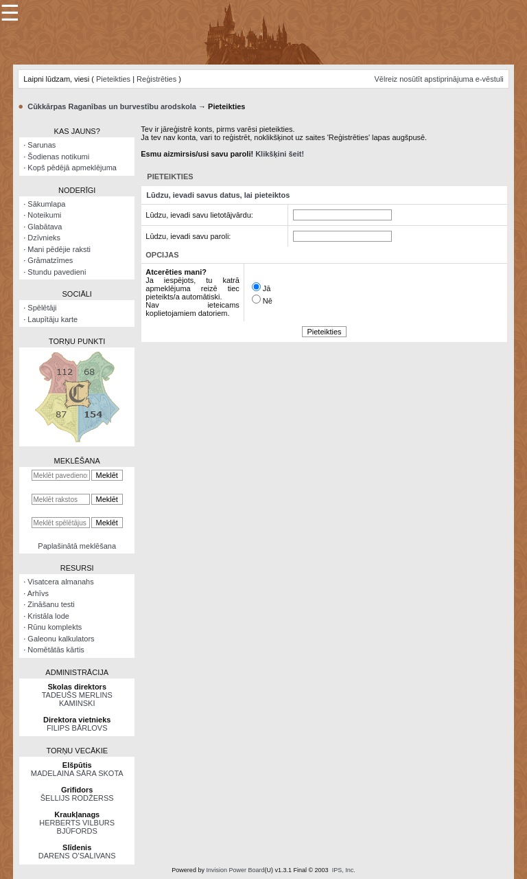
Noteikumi (44, 215)
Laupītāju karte (52, 319)
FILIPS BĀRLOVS (77, 728)
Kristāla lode (48, 616)
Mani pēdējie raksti (59, 249)
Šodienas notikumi (58, 156)
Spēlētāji (41, 308)
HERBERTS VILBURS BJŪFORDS (77, 827)
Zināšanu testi (50, 604)
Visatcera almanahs (60, 582)
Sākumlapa (46, 204)
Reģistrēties (156, 79)
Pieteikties (113, 79)
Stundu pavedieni (56, 272)
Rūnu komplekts (54, 627)
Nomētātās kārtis (55, 650)
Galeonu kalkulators (60, 639)
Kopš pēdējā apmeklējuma (72, 167)
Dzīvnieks (43, 237)
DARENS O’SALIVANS (77, 856)
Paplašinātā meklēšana (77, 546)
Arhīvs (38, 593)
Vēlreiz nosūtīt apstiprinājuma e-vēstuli (438, 79)
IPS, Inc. (343, 870)
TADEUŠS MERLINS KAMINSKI (77, 699)
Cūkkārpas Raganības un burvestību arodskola (111, 106)
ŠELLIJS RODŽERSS (77, 798)
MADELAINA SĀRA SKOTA (77, 773)
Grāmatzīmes (50, 260)
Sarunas (41, 145)
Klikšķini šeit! (279, 154)
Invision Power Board (235, 870)
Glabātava (44, 226)
